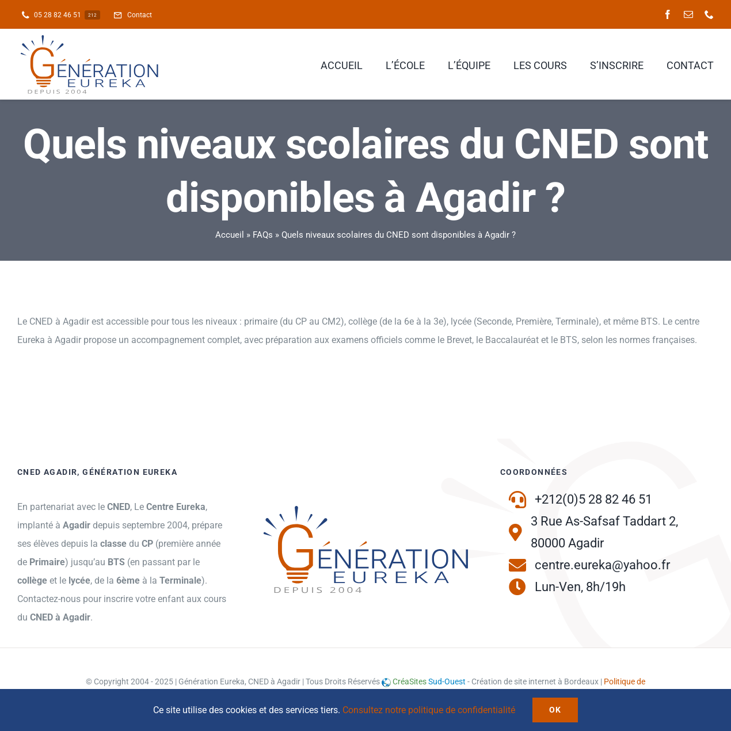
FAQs (263, 235)
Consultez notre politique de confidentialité (428, 710)
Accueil (229, 235)
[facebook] (667, 14)
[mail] (688, 14)
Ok (555, 709)
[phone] (709, 14)
